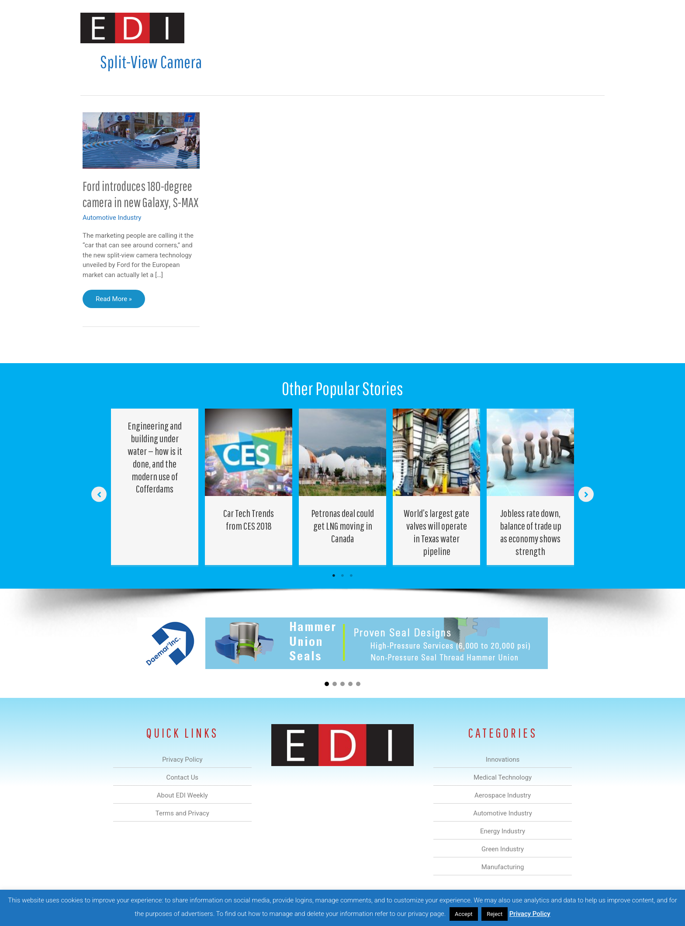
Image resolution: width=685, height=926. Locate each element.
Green (438, 27)
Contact (558, 27)
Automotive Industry (112, 218)
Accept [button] (464, 914)
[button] (591, 28)
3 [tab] (351, 575)
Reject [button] (494, 914)
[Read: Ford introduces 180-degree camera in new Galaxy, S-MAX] (141, 140)
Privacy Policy (529, 914)
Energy (405, 27)
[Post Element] (155, 487)
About (523, 27)
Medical (281, 27)
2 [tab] (342, 575)
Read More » (113, 301)
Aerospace (319, 27)
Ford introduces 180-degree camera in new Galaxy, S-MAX (140, 194)
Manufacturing (481, 27)
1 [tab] (333, 575)
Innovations (240, 27)
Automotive (364, 27)
